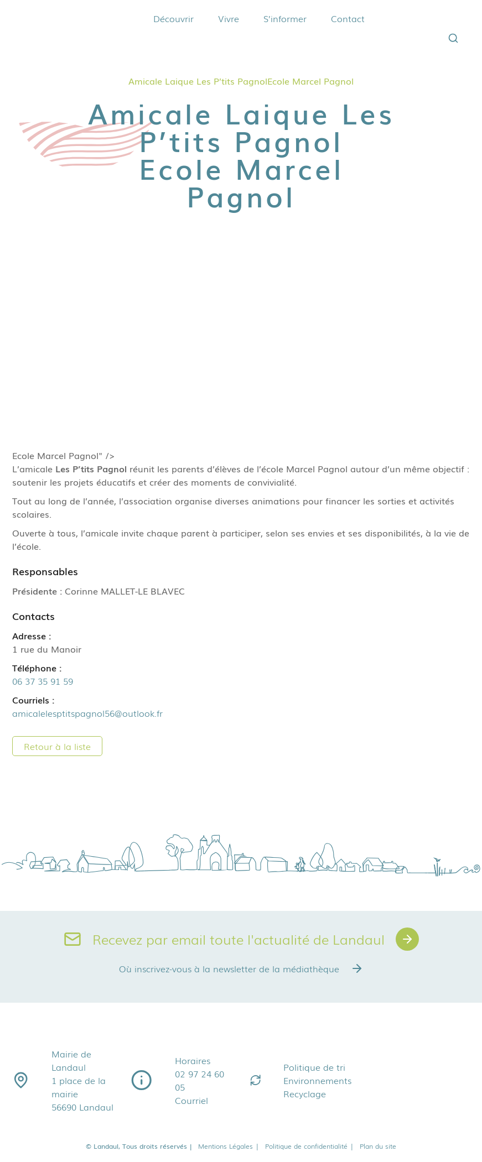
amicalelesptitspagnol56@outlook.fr (87, 713)
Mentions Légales (229, 1146)
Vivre (228, 18)
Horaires (192, 1060)
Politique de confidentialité (309, 1146)
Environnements (317, 1080)
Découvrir (173, 18)
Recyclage (304, 1093)
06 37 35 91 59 (42, 680)
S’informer (285, 18)
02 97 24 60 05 (199, 1080)
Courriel (191, 1100)
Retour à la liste (57, 746)
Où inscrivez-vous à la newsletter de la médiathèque (241, 968)
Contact (348, 18)
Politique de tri (314, 1067)
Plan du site (378, 1146)
